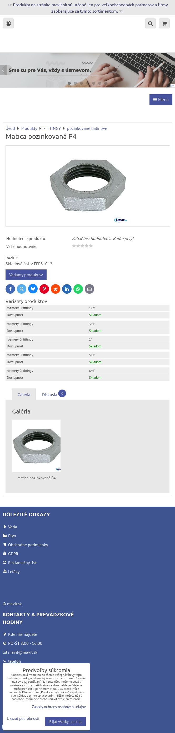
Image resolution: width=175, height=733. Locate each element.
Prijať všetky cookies (65, 721)
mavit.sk (14, 603)
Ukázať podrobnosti (23, 718)
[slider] (82, 246)
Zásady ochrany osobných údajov (59, 706)
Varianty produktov (26, 274)
